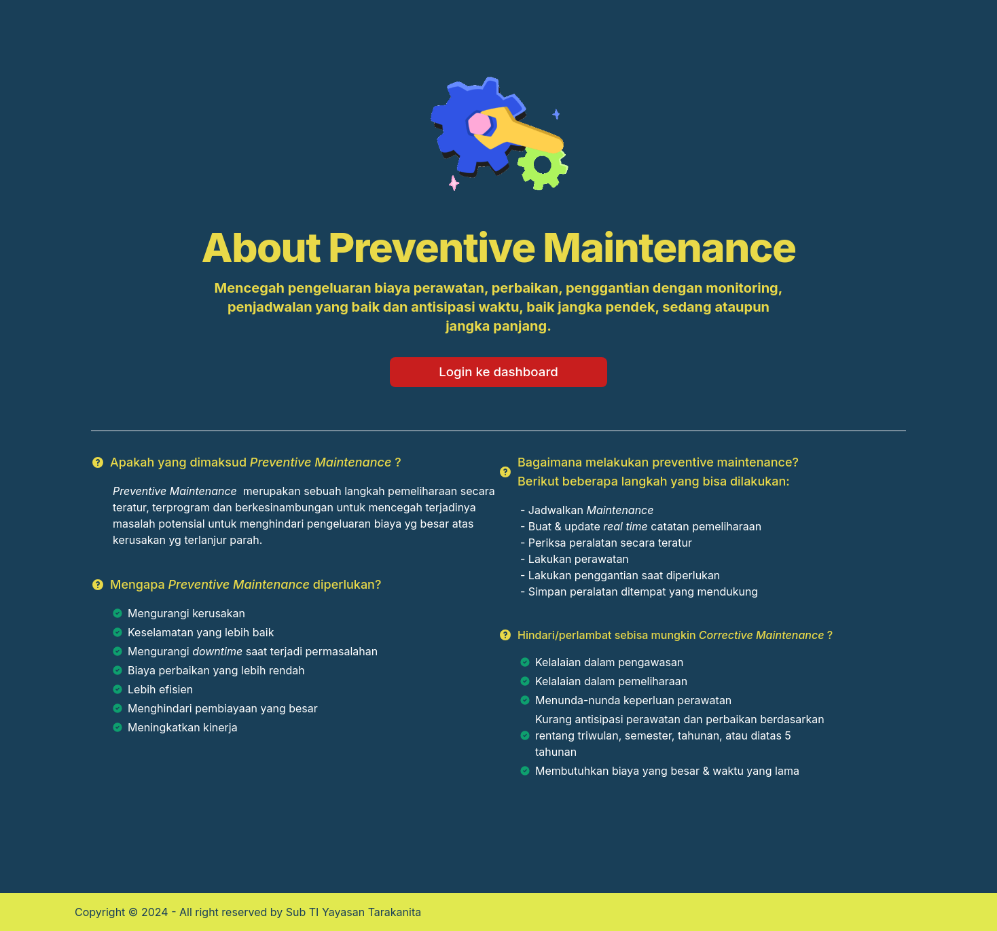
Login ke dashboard (498, 372)
